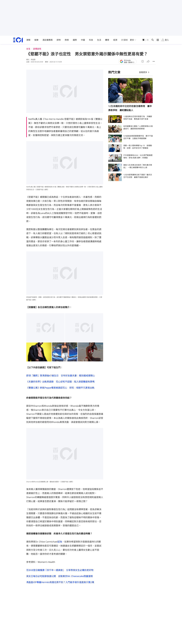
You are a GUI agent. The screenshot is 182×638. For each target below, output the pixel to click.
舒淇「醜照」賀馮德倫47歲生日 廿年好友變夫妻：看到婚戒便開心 (60, 375)
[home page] (18, 40)
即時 (59, 40)
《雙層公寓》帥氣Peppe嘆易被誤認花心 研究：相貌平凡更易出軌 (60, 387)
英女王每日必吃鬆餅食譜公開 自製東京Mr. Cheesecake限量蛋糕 (59, 576)
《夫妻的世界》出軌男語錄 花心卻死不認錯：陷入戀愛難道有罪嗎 (60, 381)
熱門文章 (114, 72)
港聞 (28, 40)
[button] (143, 61)
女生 (28, 48)
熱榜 (67, 40)
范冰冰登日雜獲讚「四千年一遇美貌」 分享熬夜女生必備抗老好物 (59, 570)
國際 (75, 40)
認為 (60, 541)
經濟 (115, 40)
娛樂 (36, 40)
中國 (83, 40)
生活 (99, 40)
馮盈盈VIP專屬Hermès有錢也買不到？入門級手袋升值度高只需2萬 (60, 582)
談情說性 (37, 48)
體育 (107, 40)
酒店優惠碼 (47, 40)
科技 (91, 40)
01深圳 (124, 40)
